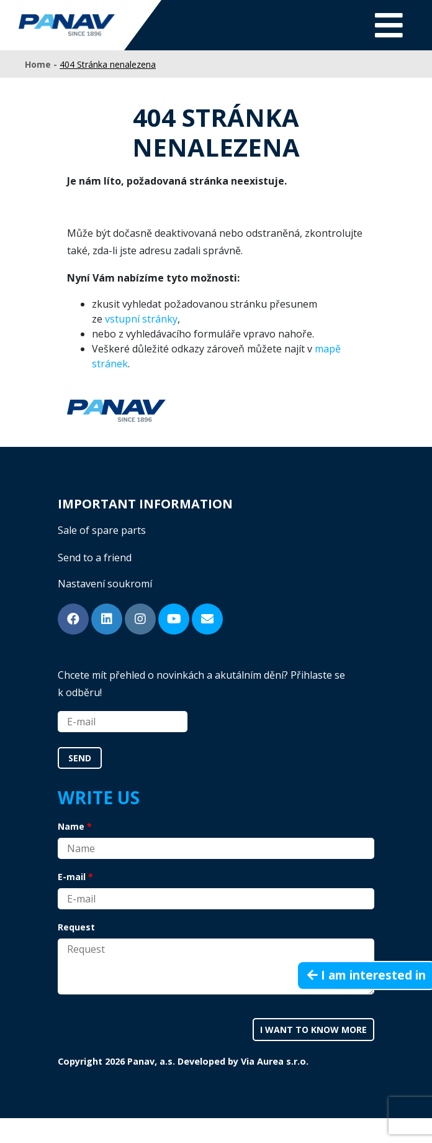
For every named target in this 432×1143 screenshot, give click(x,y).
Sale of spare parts (102, 530)
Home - (42, 64)
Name (71, 826)
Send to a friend (95, 557)
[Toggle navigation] (388, 25)
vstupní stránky (141, 319)
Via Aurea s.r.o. (274, 1061)
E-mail (72, 877)
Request (76, 927)
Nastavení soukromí (105, 583)
